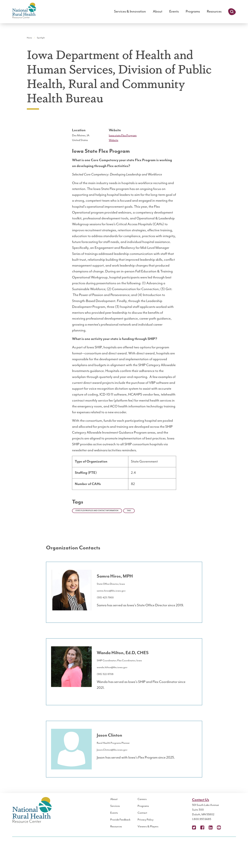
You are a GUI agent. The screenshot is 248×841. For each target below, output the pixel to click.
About (157, 11)
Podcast (227, 827)
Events (174, 11)
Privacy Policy (146, 819)
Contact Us (200, 800)
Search (232, 11)
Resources (214, 11)
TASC (129, 511)
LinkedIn (211, 827)
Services (115, 806)
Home (29, 38)
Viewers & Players (148, 826)
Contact (142, 812)
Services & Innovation (130, 11)
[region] (124, 474)
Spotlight (41, 38)
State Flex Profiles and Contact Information (96, 511)
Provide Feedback (120, 819)
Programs (193, 11)
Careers (142, 799)
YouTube (219, 827)
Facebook (202, 827)
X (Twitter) (194, 827)
